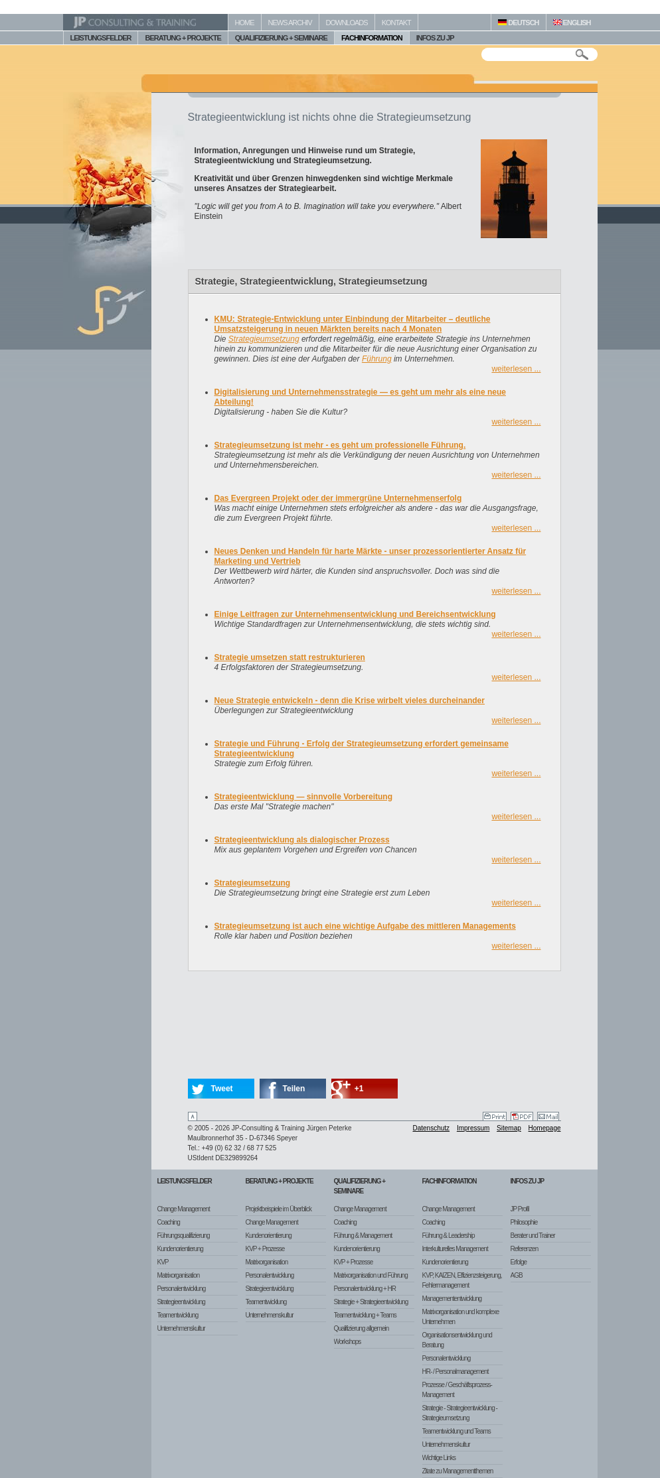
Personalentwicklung (181, 1288)
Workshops (347, 1341)
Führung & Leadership (448, 1235)
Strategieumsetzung (263, 339)
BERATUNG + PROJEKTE (182, 38)
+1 (359, 1088)
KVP (163, 1262)
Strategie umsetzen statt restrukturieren (289, 657)
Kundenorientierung (180, 1248)
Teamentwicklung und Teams (456, 1431)
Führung (377, 359)
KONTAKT (396, 23)
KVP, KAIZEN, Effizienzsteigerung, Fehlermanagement (462, 1280)
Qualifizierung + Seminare (360, 1186)
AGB (517, 1275)
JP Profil (520, 1209)
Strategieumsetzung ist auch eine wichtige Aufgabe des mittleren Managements (365, 926)
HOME (244, 23)
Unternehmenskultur (181, 1328)
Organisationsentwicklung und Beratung (457, 1340)
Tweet (222, 1088)
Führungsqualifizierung (183, 1235)
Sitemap (509, 1128)
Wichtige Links (438, 1457)
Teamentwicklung (178, 1315)
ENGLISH (572, 23)
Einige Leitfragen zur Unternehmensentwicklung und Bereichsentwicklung (355, 614)
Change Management (183, 1209)
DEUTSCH (518, 23)
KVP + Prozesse (265, 1248)
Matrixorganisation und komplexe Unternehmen (460, 1316)
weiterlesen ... (515, 368)
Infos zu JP (527, 1181)
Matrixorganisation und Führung (371, 1275)
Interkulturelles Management (455, 1248)
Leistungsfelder (184, 1181)
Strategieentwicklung (181, 1302)
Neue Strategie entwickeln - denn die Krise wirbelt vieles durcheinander (349, 700)
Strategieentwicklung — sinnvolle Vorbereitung (303, 796)
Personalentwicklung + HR (365, 1288)
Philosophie (524, 1222)
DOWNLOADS (347, 23)
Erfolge (519, 1262)
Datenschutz (431, 1128)
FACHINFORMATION (371, 38)
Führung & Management (363, 1235)
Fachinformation (449, 1181)
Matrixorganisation (178, 1275)
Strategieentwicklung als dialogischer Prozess (302, 839)
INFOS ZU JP (435, 38)
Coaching (168, 1222)
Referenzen (524, 1248)
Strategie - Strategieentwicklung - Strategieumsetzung (459, 1413)
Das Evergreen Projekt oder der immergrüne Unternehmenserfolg (338, 498)
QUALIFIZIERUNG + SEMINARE (281, 38)
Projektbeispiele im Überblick (278, 1209)
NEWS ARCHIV (290, 23)
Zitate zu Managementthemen (457, 1471)
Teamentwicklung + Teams (365, 1315)
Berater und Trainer (533, 1235)
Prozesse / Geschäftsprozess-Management (457, 1389)
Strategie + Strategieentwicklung (371, 1302)
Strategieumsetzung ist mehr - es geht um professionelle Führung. (340, 445)
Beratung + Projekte (279, 1181)
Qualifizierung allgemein (361, 1328)
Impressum (473, 1128)
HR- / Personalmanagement (455, 1371)
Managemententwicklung (452, 1298)
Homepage (545, 1128)
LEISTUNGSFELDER (100, 38)
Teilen (294, 1088)
